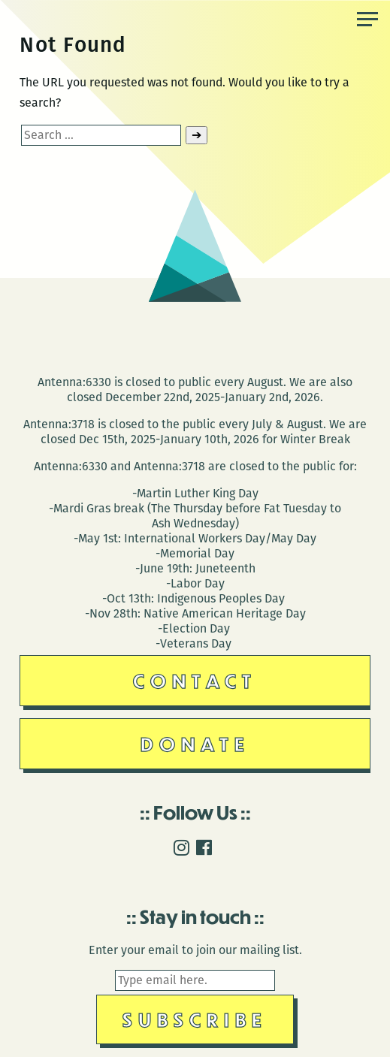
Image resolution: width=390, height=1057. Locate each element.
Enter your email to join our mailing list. (195, 950)
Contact (195, 680)
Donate (195, 743)
